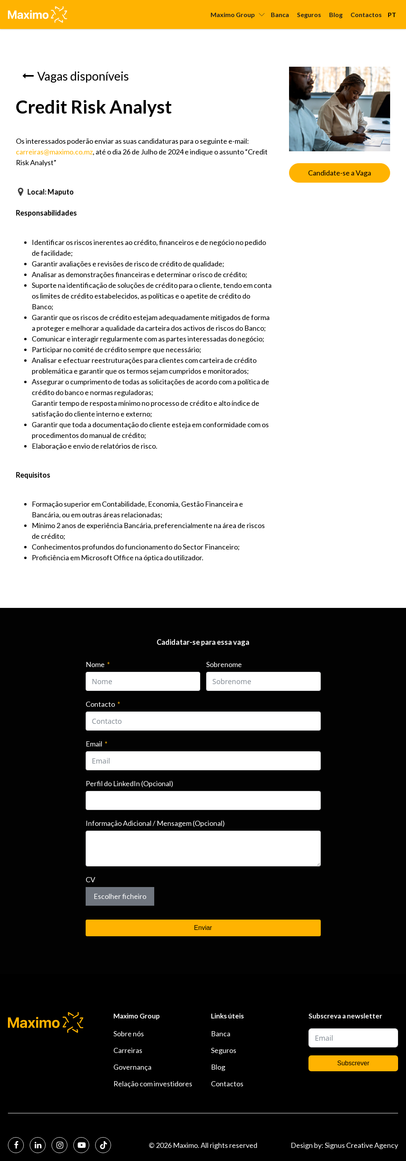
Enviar (203, 927)
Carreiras (127, 1050)
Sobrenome (224, 664)
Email (94, 743)
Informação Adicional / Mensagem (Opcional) (155, 823)
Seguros (309, 14)
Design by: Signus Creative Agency (344, 1145)
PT (392, 14)
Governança (132, 1067)
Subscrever (353, 1063)
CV (90, 879)
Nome (95, 664)
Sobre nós (128, 1033)
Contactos (366, 14)
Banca (280, 14)
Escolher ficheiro (120, 896)
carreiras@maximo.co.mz (54, 151)
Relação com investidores (152, 1083)
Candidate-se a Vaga (339, 172)
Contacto (100, 704)
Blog (336, 14)
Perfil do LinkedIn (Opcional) (129, 783)
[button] (75, 76)
